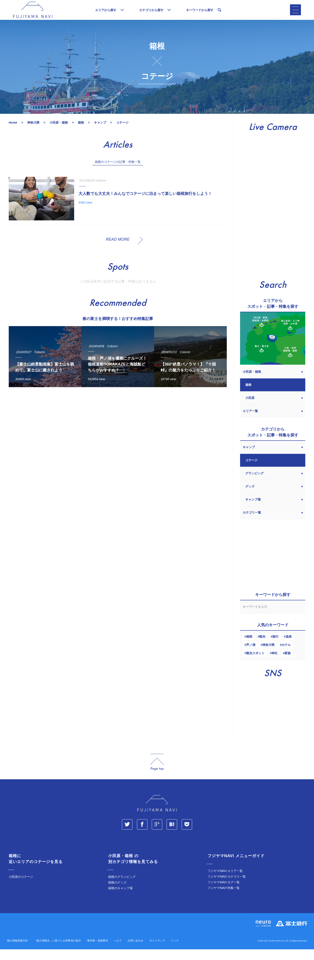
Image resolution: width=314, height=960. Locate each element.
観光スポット (255, 664)
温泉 (289, 647)
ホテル (286, 655)
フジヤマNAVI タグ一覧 (224, 892)
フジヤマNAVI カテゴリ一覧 (227, 887)
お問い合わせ (135, 951)
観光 (262, 647)
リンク (175, 951)
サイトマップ (157, 951)
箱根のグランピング (122, 887)
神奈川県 (268, 655)
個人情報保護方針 (17, 951)
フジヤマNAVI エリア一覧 (225, 881)
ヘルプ (118, 951)
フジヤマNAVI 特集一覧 (224, 898)
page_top (157, 772)
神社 (274, 664)
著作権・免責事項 (97, 951)
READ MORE (118, 250)
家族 (288, 664)
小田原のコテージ (21, 887)
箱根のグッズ (117, 893)
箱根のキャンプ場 (120, 898)
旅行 (275, 647)
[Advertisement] (118, 441)
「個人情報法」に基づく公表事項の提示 (57, 951)
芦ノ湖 (250, 655)
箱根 (249, 647)
